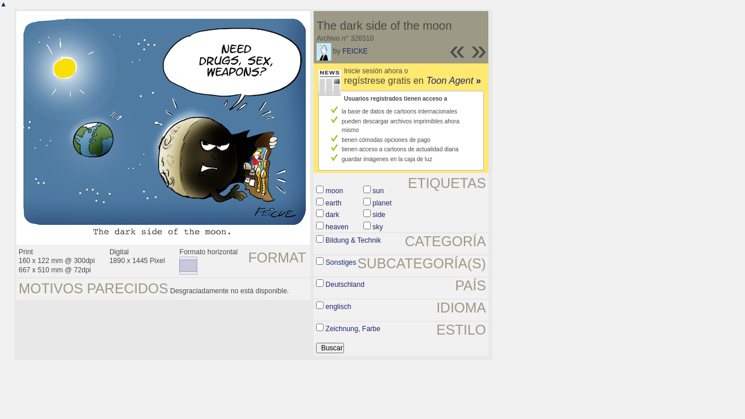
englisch (338, 307)
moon (334, 191)
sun (378, 191)
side (378, 215)
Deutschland (344, 284)
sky (377, 227)
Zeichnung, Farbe (352, 329)
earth (333, 203)
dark (332, 215)
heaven (336, 227)
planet (382, 203)
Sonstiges (340, 262)
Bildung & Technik (353, 240)
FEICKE (354, 51)
